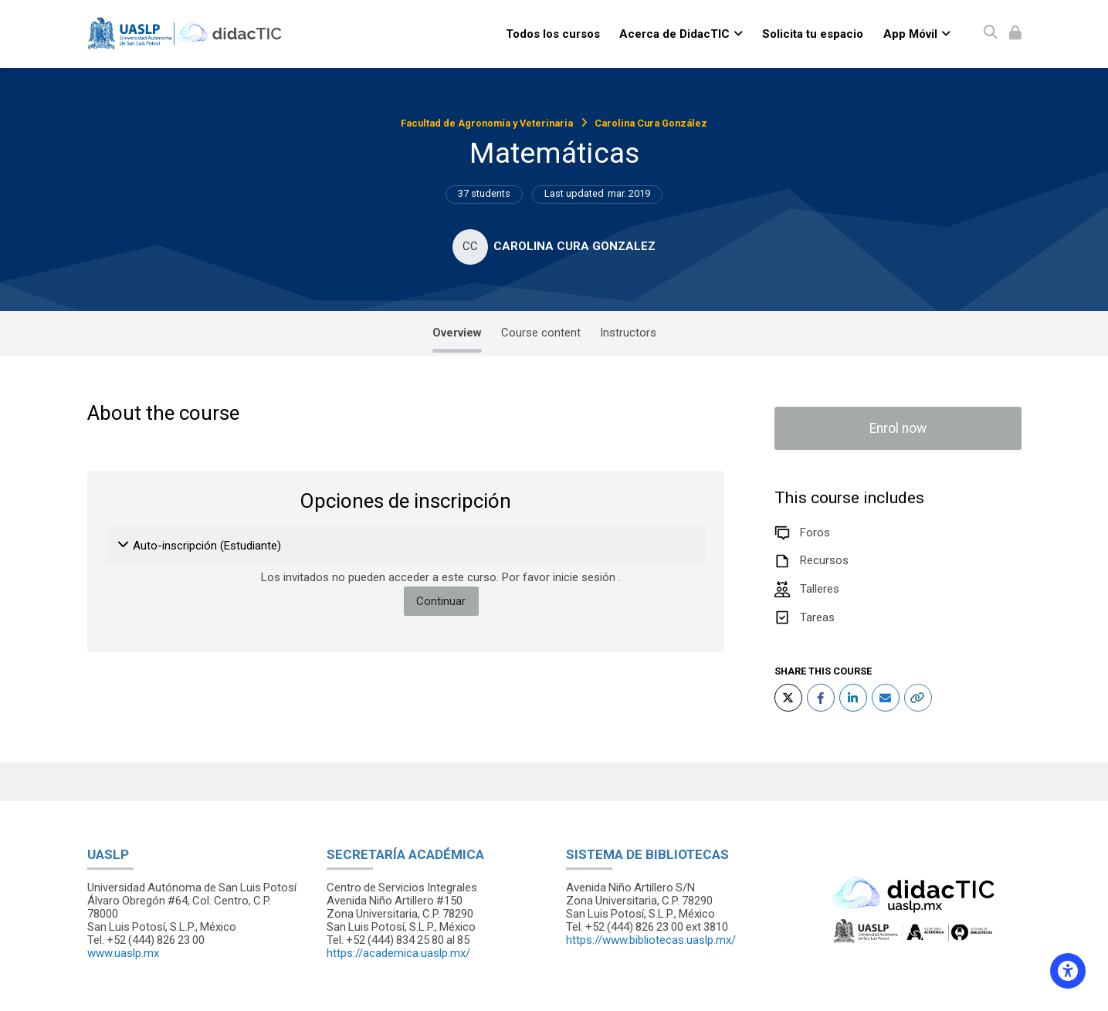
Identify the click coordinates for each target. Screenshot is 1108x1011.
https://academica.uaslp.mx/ (398, 953)
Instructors (628, 333)
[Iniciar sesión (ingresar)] (1015, 33)
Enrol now (898, 428)
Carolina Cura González (651, 123)
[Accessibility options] (1068, 971)
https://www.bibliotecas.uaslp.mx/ (651, 940)
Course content (541, 333)
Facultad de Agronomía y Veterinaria (487, 123)
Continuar (441, 601)
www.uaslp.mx (123, 953)
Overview (457, 333)
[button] (123, 546)
